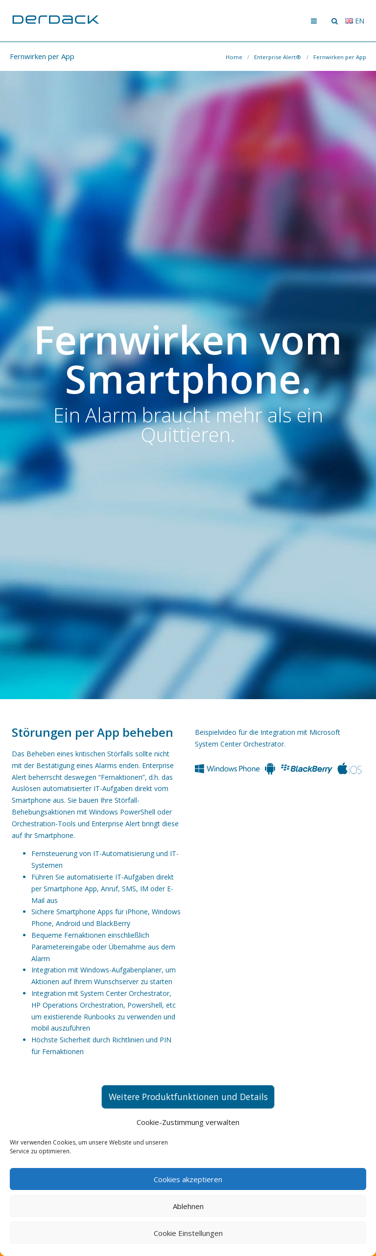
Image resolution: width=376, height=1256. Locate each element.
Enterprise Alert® (277, 57)
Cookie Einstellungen (188, 1233)
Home (234, 57)
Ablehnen (188, 1206)
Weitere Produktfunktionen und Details (188, 1096)
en (354, 20)
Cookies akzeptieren (188, 1179)
